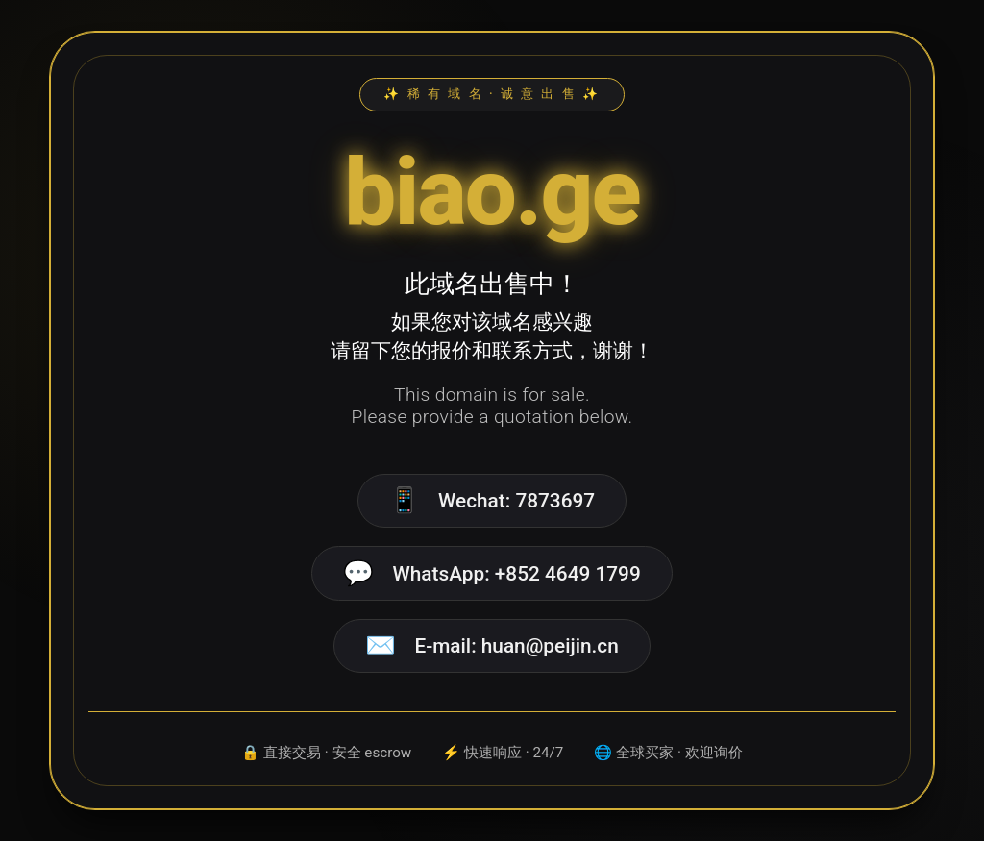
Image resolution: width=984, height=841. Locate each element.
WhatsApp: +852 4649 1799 (516, 573)
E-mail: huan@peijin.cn (516, 645)
